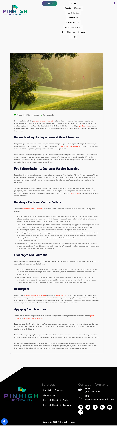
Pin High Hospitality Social (56, 400)
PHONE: (87, 388)
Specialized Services (53, 390)
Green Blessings (68, 32)
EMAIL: (87, 396)
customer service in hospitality (43, 121)
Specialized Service (73, 8)
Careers (81, 32)
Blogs (73, 37)
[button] (49, 3)
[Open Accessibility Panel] (4, 421)
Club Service (73, 18)
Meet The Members (73, 27)
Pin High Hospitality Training (57, 405)
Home (73, 3)
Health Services (73, 13)
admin (35, 114)
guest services (84, 126)
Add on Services (73, 22)
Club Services (49, 395)
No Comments (47, 114)
